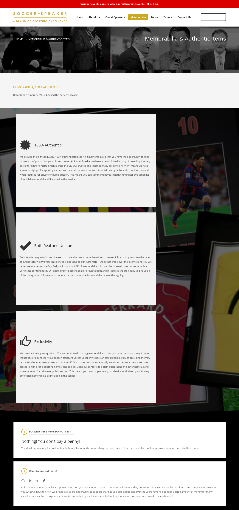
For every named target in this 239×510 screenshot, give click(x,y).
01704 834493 (102, 435)
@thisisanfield (164, 377)
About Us (102, 492)
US (213, 17)
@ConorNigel (46, 465)
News (153, 492)
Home (90, 492)
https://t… (206, 381)
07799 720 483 (104, 439)
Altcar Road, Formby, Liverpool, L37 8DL (118, 423)
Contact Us (177, 492)
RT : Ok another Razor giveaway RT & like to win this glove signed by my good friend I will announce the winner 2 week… (69, 464)
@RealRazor (33, 461)
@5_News (149, 377)
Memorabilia (138, 492)
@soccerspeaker (152, 367)
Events (163, 492)
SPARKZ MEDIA (21, 500)
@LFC (176, 377)
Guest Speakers (120, 492)
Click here (153, 4)
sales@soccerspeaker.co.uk (109, 427)
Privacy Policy (219, 492)
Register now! (214, 344)
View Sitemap (200, 492)
